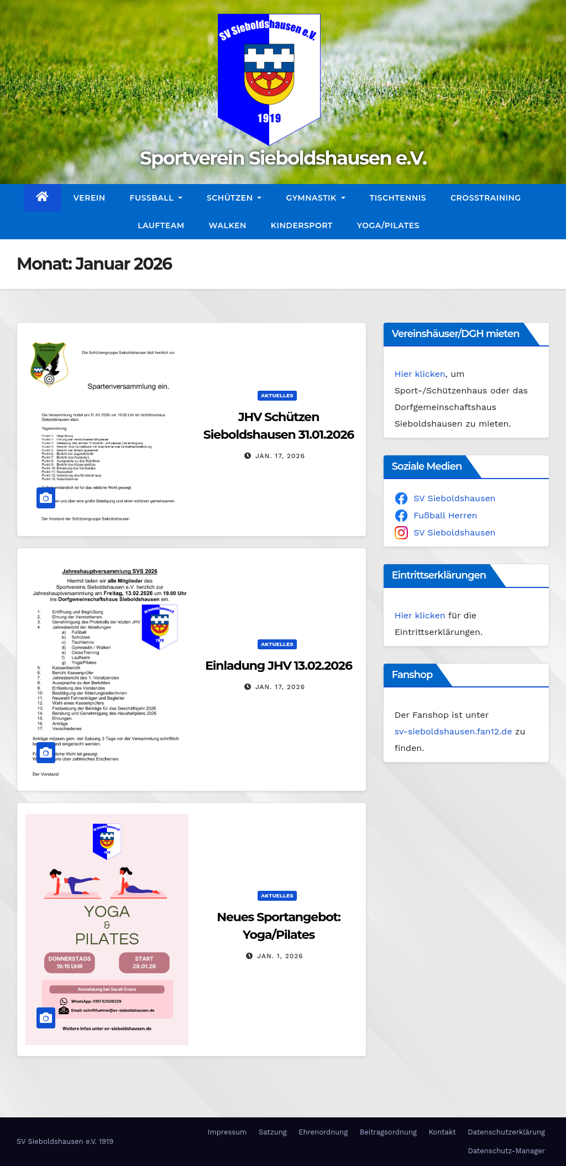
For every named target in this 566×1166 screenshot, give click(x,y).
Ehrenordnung (323, 1132)
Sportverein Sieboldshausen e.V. (283, 158)
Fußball (156, 198)
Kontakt (441, 1132)
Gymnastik (315, 198)
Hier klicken (420, 374)
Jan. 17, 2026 (280, 456)
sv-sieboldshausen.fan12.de (453, 731)
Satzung (273, 1132)
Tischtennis (398, 198)
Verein (90, 198)
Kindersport (302, 225)
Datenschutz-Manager (506, 1151)
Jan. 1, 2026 (280, 956)
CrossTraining (485, 198)
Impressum (227, 1132)
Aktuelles (277, 395)
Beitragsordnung (388, 1132)
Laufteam (161, 225)
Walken (228, 225)
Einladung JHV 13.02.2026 (278, 665)
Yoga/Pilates (388, 225)
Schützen (234, 198)
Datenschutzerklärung (506, 1132)
